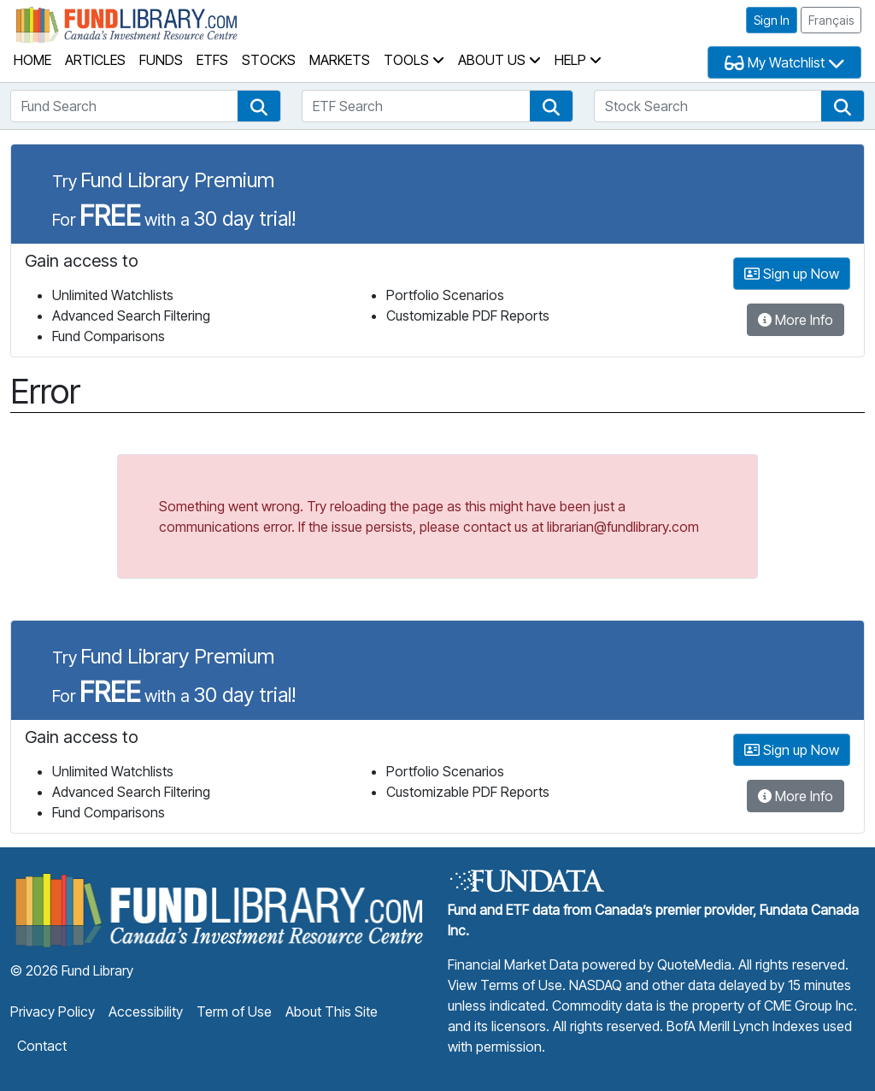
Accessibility (146, 1011)
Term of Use (234, 1011)
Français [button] (831, 20)
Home (32, 59)
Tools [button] (414, 59)
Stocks (269, 59)
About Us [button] (499, 59)
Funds (161, 59)
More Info (795, 319)
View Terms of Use (505, 985)
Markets (339, 59)
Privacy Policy (52, 1011)
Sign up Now (791, 273)
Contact (42, 1045)
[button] (259, 106)
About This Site (331, 1011)
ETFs (212, 59)
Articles (95, 59)
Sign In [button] (772, 20)
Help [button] (578, 59)
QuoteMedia (694, 964)
